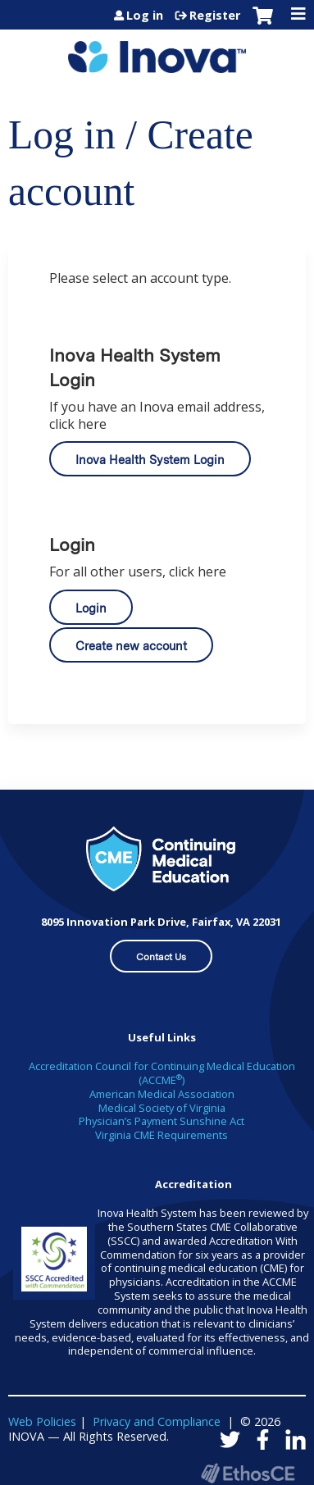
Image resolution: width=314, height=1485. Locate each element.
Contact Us (161, 957)
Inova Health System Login (150, 460)
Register (214, 15)
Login (91, 608)
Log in (144, 15)
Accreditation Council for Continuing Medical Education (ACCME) (162, 1073)
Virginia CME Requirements (161, 1134)
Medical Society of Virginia (161, 1107)
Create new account (131, 646)
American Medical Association (161, 1093)
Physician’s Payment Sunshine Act (161, 1121)
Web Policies (42, 1421)
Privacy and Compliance (157, 1421)
